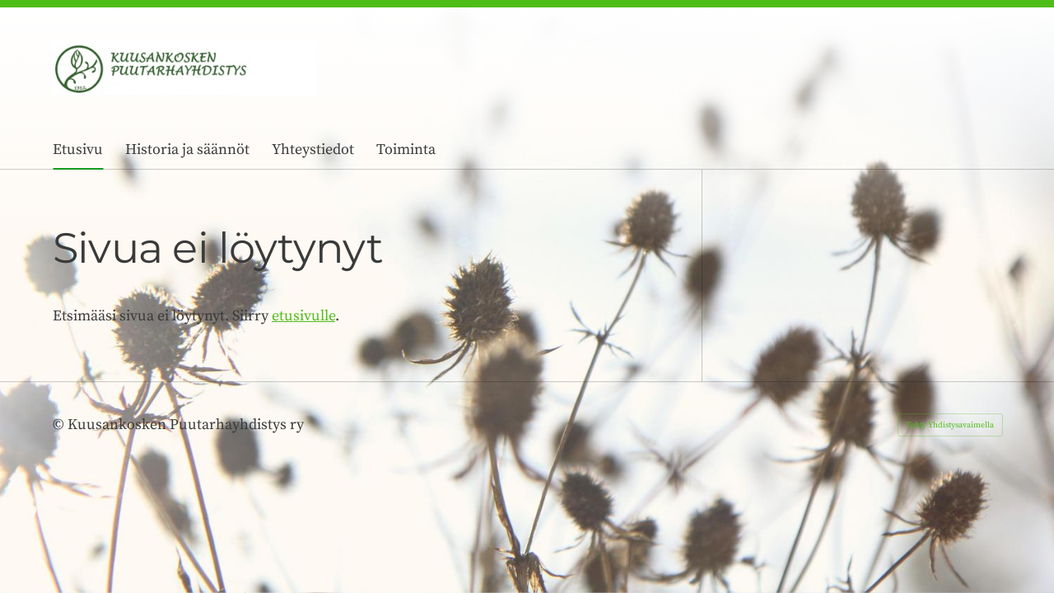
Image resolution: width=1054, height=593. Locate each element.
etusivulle (303, 315)
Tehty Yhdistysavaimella (950, 425)
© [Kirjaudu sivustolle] (60, 424)
